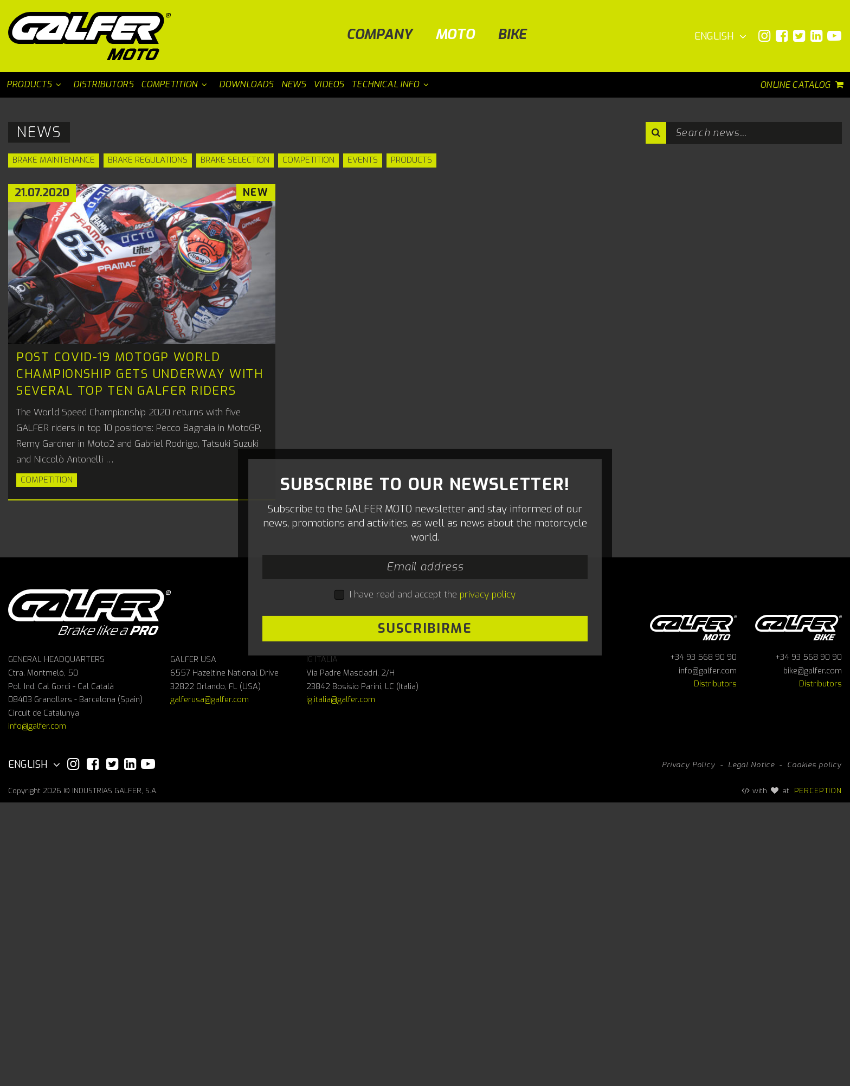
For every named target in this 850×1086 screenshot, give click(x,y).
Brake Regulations (148, 160)
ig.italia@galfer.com (340, 983)
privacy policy (488, 736)
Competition (308, 160)
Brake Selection (235, 160)
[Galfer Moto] (93, 36)
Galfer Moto (693, 909)
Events (362, 160)
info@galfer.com (37, 1010)
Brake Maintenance (53, 160)
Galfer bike (798, 909)
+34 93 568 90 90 (703, 941)
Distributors (715, 967)
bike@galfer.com (812, 954)
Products (411, 160)
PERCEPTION (818, 1073)
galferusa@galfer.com (209, 983)
